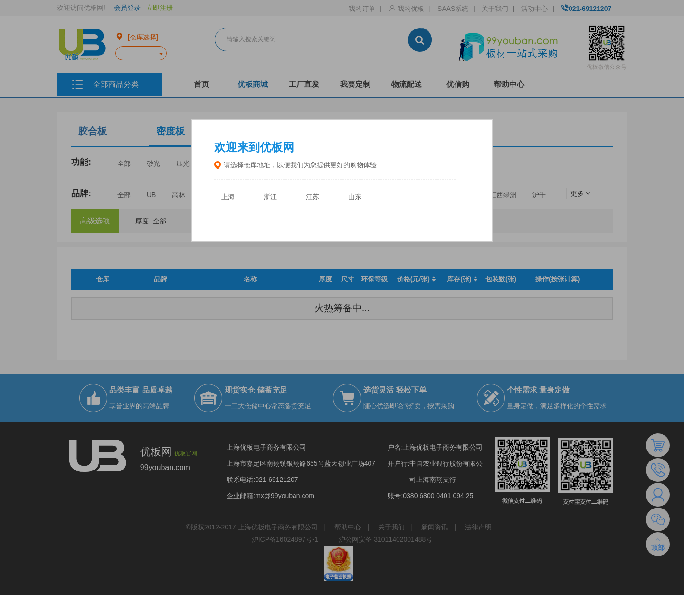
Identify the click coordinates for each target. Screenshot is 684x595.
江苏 (312, 197)
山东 (354, 197)
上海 (228, 197)
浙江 (270, 197)
